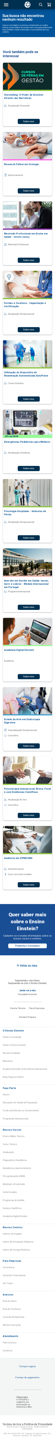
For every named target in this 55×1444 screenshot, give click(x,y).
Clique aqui (22, 1397)
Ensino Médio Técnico (13, 1136)
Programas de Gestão (13, 1200)
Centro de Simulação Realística (18, 1242)
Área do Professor (12, 1309)
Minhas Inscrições (12, 1325)
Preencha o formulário (27, 945)
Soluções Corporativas (14, 1275)
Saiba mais (28, 121)
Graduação (8, 1152)
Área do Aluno (10, 1301)
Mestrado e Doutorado (14, 1184)
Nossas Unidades (11, 1053)
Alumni (6, 1094)
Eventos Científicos (12, 1208)
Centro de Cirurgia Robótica (16, 1250)
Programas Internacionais (16, 1118)
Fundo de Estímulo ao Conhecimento (21, 1110)
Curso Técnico (10, 1144)
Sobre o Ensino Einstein (14, 1045)
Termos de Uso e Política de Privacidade (27, 1424)
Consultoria (8, 1267)
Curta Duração (10, 1192)
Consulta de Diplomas (13, 1317)
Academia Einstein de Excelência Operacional (25, 1069)
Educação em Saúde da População (20, 1102)
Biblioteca (7, 1061)
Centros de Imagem (12, 1234)
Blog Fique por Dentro (13, 1077)
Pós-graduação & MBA (14, 1176)
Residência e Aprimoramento (17, 1168)
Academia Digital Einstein (15, 1216)
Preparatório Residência (15, 1160)
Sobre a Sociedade (12, 1037)
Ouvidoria (7, 1350)
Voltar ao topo (28, 965)
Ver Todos (8, 1283)
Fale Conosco (10, 1342)
